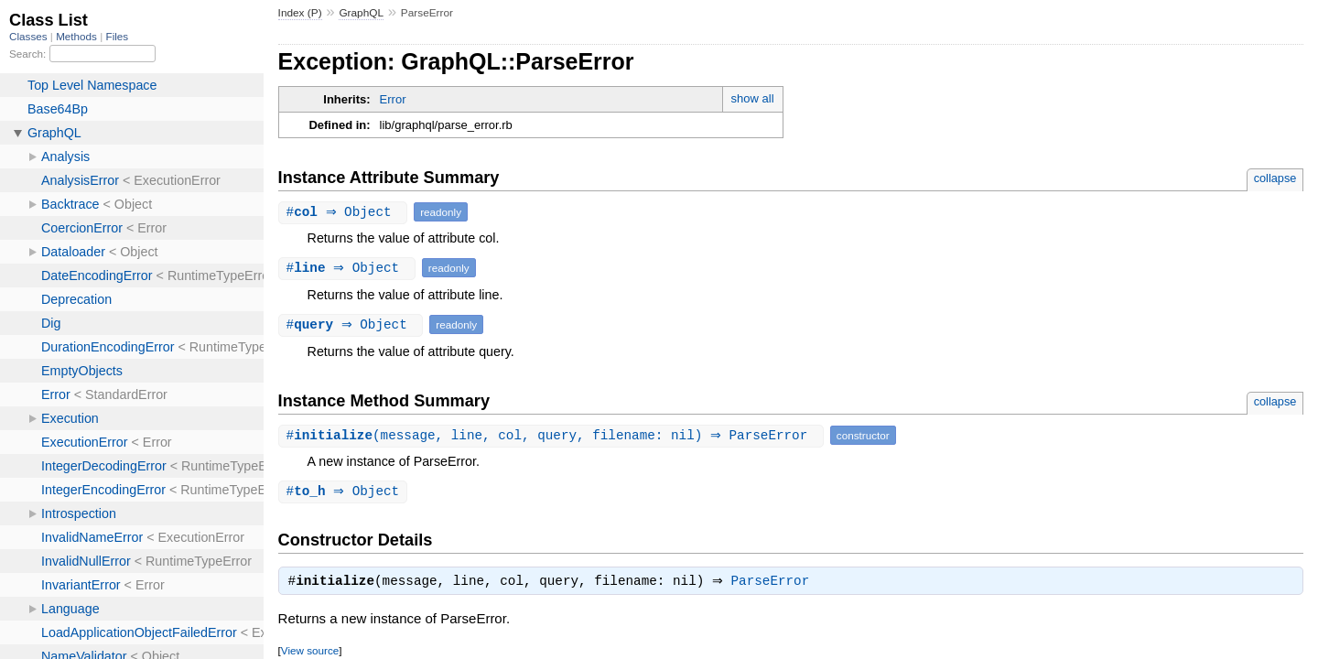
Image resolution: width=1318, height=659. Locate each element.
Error (393, 99)
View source (310, 653)
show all (752, 98)
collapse (1275, 178)
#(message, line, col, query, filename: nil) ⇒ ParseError (553, 435)
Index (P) (300, 12)
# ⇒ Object (345, 212)
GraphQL (361, 12)
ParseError (775, 584)
